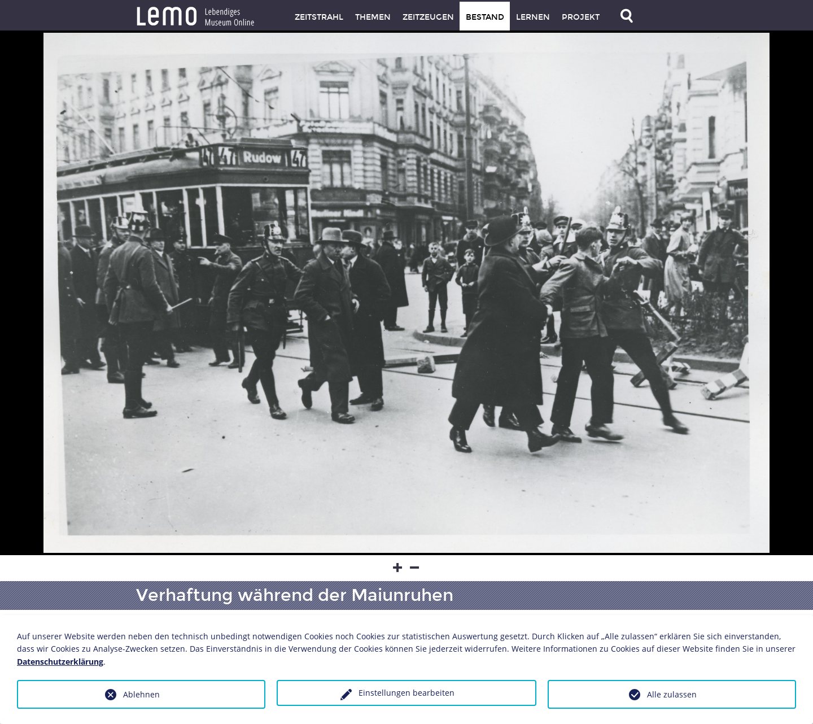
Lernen (533, 17)
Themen (373, 17)
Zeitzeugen (428, 17)
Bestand (485, 17)
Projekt (581, 17)
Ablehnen (141, 694)
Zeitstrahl (319, 17)
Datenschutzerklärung (60, 661)
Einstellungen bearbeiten (406, 692)
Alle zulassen (672, 694)
